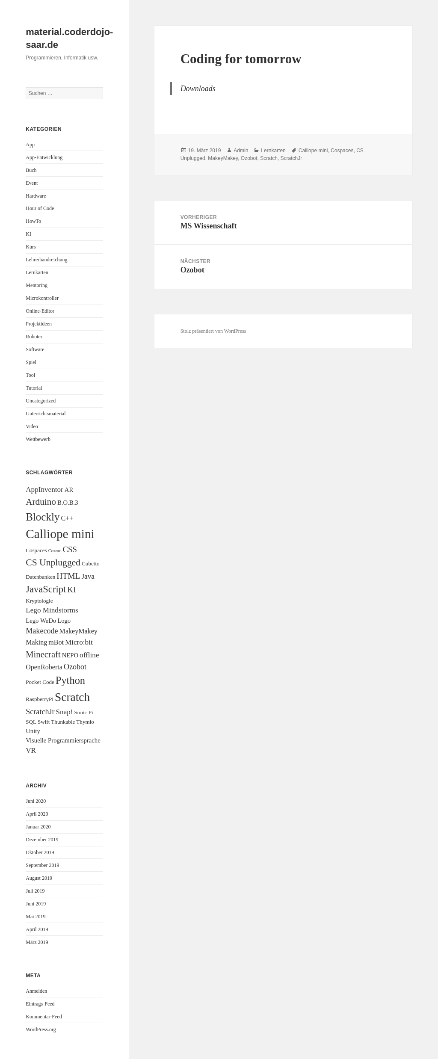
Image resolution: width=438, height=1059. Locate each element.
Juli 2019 (35, 891)
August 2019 (39, 878)
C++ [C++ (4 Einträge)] (67, 518)
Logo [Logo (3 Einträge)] (64, 620)
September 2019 (42, 865)
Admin (241, 151)
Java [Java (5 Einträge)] (87, 576)
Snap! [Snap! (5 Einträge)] (64, 712)
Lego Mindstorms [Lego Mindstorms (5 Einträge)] (52, 610)
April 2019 (37, 929)
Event (32, 183)
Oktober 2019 (40, 852)
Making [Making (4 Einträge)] (36, 642)
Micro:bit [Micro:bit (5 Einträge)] (79, 642)
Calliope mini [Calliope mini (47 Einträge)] (60, 534)
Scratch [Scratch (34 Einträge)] (72, 697)
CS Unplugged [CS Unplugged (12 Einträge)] (53, 562)
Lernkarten (37, 272)
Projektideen (39, 324)
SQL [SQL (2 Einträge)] (31, 722)
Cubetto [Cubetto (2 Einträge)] (90, 563)
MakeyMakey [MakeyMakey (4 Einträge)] (78, 631)
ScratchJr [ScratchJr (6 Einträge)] (40, 711)
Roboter (34, 337)
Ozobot (249, 158)
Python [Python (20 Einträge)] (70, 680)
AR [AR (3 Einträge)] (69, 489)
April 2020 (37, 814)
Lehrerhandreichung (46, 260)
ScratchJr (291, 158)
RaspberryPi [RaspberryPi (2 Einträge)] (39, 699)
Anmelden (36, 991)
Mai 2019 (35, 917)
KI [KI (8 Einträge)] (71, 589)
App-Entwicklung (44, 157)
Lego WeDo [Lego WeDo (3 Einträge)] (41, 620)
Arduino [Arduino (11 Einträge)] (41, 502)
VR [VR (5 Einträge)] (31, 750)
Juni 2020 (36, 801)
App (30, 145)
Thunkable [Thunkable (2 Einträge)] (63, 722)
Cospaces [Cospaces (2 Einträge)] (36, 550)
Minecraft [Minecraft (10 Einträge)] (43, 654)
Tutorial (34, 388)
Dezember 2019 (42, 840)
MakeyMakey (223, 158)
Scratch (269, 158)
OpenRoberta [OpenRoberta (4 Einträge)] (44, 667)
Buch (31, 170)
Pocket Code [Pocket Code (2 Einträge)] (40, 682)
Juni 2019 (36, 904)
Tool (30, 375)
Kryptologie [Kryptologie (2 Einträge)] (39, 601)
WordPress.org (41, 1029)
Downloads (198, 88)
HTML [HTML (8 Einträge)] (68, 575)
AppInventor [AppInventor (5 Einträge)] (44, 489)
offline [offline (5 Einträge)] (89, 655)
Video (32, 426)
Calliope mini (313, 151)
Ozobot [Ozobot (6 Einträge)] (75, 667)
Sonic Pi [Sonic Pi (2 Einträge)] (83, 712)
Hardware (36, 196)
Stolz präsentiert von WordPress (213, 331)
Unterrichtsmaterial (45, 414)
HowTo (33, 221)
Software (35, 349)
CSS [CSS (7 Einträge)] (70, 549)
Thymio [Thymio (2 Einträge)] (85, 722)
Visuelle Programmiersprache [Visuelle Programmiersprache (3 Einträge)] (63, 740)
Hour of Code (40, 208)
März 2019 (37, 942)
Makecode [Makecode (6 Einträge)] (42, 631)
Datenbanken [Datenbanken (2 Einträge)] (40, 577)
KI (28, 234)
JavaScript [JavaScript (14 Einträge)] (46, 589)
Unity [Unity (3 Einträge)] (33, 731)
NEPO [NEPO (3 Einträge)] (70, 655)
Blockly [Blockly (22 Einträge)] (42, 517)
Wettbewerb (38, 439)
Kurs (31, 247)
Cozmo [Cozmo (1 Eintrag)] (55, 550)
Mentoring (36, 285)
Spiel (31, 362)
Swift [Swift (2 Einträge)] (44, 722)
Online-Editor (40, 311)
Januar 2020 (38, 827)
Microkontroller (42, 298)
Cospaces (342, 151)
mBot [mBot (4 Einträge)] (56, 642)
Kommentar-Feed (44, 1017)
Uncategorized (41, 401)
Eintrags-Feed (40, 1004)
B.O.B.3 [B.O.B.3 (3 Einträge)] (67, 502)
